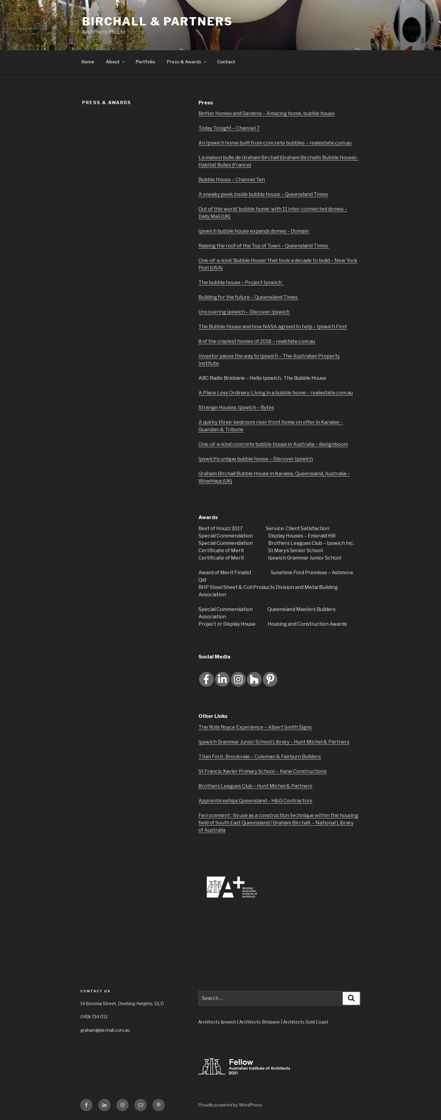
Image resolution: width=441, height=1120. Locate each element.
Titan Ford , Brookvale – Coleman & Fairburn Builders (259, 757)
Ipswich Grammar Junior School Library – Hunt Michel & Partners (273, 742)
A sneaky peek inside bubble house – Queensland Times (263, 194)
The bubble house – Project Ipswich (241, 282)
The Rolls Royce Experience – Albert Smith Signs (255, 727)
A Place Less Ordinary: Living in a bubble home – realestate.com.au (275, 393)
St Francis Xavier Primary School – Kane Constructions (262, 771)
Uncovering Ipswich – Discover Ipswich (244, 312)
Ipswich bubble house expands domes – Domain (254, 231)
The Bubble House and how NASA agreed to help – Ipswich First (272, 327)
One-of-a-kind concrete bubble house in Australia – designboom (273, 444)
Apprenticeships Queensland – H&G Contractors (255, 801)
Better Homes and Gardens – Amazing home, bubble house (266, 113)
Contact (226, 61)
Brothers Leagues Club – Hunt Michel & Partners (255, 786)
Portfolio (145, 61)
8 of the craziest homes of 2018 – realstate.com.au (256, 341)
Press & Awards (187, 61)
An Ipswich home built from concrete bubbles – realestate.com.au (275, 143)
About (116, 61)
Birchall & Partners (157, 21)
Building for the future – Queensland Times (248, 297)
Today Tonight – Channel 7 (229, 128)
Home (87, 61)
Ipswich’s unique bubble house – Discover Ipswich (255, 459)
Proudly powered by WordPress (230, 1104)
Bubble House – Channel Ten (231, 180)
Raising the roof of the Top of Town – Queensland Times (263, 246)
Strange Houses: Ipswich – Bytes (236, 407)
